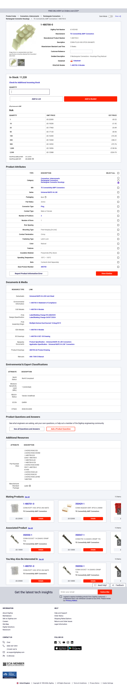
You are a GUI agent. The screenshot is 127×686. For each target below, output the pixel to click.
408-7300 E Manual (36, 357)
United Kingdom (23, 683)
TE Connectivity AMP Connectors (82, 34)
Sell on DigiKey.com (10, 619)
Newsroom (6, 630)
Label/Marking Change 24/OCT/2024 (42, 317)
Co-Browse (8, 656)
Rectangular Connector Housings (17, 19)
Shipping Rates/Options (62, 619)
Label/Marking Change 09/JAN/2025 (42, 315)
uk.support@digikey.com (13, 652)
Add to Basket (90, 99)
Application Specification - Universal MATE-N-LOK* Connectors (51, 344)
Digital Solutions (8, 627)
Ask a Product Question (61, 429)
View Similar (107, 273)
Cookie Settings (108, 683)
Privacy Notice (71, 601)
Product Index (11, 16)
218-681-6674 (10, 649)
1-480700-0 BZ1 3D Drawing (39, 336)
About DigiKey (8, 613)
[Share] (118, 16)
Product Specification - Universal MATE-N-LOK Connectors (50, 342)
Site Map (6, 624)
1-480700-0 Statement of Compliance (42, 303)
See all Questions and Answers (27, 429)
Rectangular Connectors (51, 16)
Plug (42, 206)
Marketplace (7, 616)
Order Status (58, 616)
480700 (43, 267)
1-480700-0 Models (77, 65)
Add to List (36, 99)
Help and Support (60, 613)
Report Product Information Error (28, 273)
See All (27, 497)
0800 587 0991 (10, 646)
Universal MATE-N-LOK (49, 192)
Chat (6, 642)
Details (40, 519)
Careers (5, 621)
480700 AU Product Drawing (39, 350)
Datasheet (75, 61)
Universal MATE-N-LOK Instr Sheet (41, 296)
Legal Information (60, 624)
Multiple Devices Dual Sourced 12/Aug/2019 (45, 323)
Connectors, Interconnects (29, 16)
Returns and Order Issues (63, 621)
